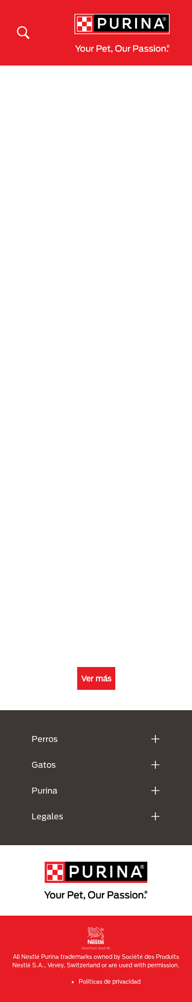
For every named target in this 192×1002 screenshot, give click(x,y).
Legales (47, 816)
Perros (45, 738)
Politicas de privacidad (110, 981)
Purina (44, 790)
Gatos (44, 764)
